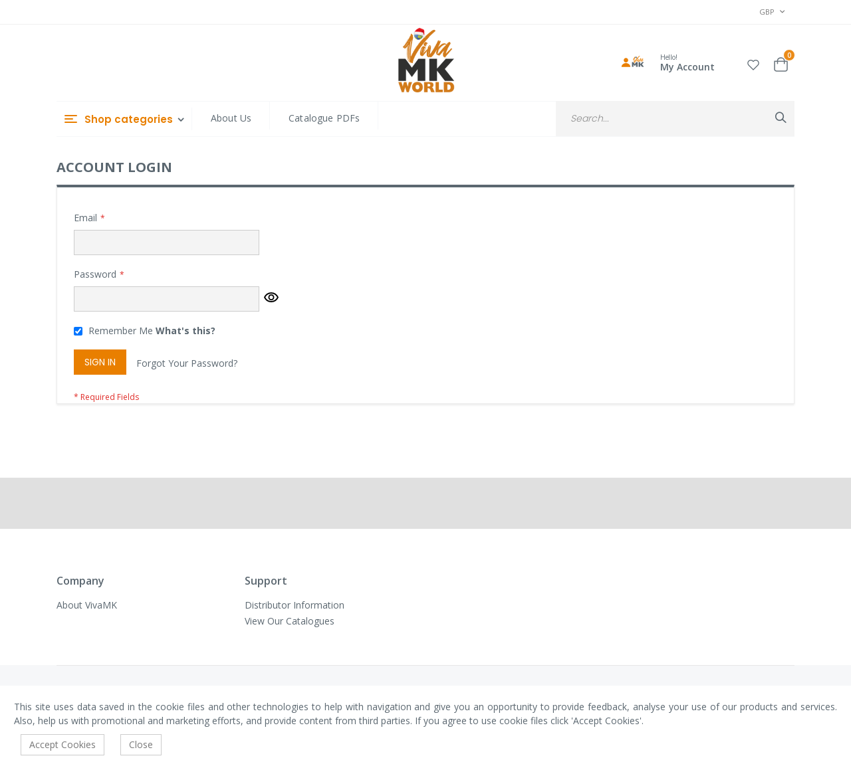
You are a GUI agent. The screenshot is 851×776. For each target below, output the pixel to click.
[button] (753, 62)
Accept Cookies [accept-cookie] (62, 744)
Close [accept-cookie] (141, 744)
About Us (231, 118)
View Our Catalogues (289, 621)
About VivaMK (87, 605)
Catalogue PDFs (324, 118)
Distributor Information (294, 605)
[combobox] (675, 118)
